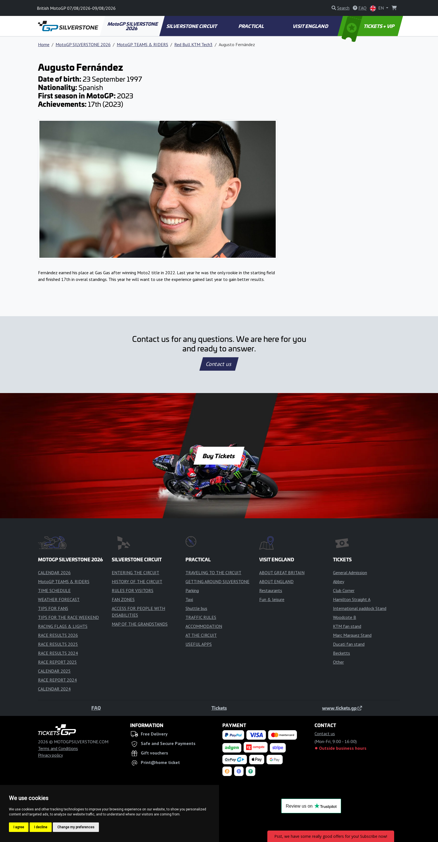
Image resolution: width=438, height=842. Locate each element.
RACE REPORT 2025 (57, 662)
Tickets (219, 707)
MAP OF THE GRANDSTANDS (140, 624)
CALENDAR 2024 (54, 689)
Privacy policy (50, 755)
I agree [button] (18, 827)
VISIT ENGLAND (310, 26)
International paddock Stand (359, 608)
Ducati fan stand (349, 644)
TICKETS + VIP (369, 26)
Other (338, 662)
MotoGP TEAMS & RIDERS (142, 44)
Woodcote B (344, 617)
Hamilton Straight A (351, 599)
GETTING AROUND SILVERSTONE (217, 581)
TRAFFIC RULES (200, 617)
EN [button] (377, 8)
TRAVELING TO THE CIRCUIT (213, 572)
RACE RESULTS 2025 (58, 644)
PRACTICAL (251, 26)
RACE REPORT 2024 (57, 680)
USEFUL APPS (198, 644)
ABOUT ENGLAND (276, 581)
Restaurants (270, 590)
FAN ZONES (123, 599)
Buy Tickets (219, 455)
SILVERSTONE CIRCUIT (192, 26)
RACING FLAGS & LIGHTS (62, 626)
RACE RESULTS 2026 (58, 635)
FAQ (96, 707)
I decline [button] (40, 827)
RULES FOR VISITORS (132, 590)
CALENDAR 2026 (54, 572)
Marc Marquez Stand (352, 635)
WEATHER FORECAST (59, 599)
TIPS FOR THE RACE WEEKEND (68, 617)
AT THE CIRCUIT (201, 635)
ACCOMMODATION (203, 626)
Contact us (219, 364)
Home (43, 44)
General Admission (350, 572)
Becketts (341, 653)
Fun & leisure (271, 599)
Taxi (189, 599)
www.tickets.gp (342, 707)
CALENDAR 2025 (54, 671)
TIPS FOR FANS (53, 608)
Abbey (338, 581)
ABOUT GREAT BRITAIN (281, 572)
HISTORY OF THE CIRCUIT (137, 581)
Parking (192, 590)
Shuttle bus (196, 608)
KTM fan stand (347, 626)
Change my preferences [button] (75, 827)
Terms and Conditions (58, 748)
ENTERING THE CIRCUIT (135, 572)
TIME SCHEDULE (54, 590)
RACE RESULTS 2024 (58, 653)
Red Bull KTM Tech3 (193, 44)
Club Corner (343, 590)
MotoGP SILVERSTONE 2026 (133, 26)
